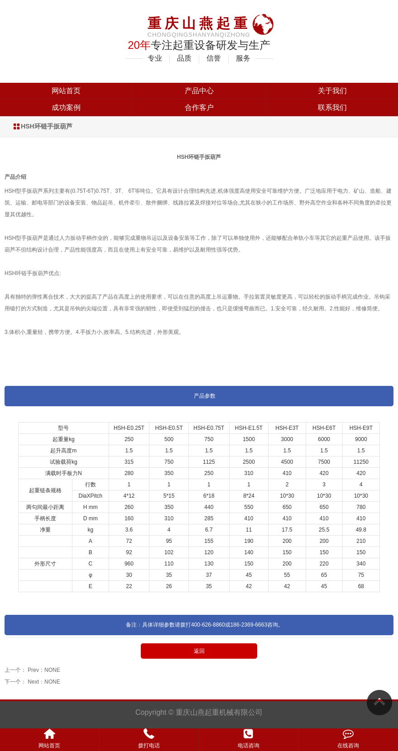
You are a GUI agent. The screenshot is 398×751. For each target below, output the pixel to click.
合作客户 (199, 107)
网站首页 (66, 91)
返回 (199, 651)
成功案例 (66, 107)
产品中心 (199, 91)
